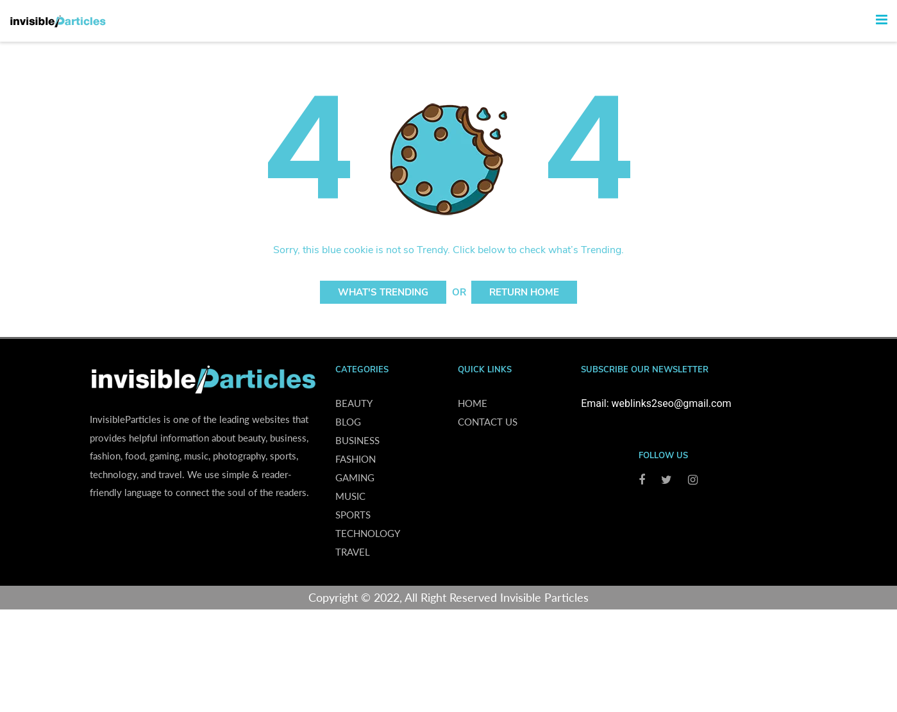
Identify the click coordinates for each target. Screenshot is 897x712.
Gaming (354, 477)
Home (472, 403)
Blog (348, 421)
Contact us (487, 421)
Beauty (354, 403)
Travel (352, 552)
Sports (353, 514)
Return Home (524, 292)
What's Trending (383, 292)
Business (357, 440)
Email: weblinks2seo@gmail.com (656, 403)
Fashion (355, 459)
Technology (367, 533)
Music (350, 496)
